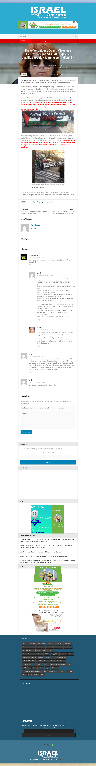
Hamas (71, 654)
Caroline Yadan (40, 647)
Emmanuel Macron (27, 650)
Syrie (24, 675)
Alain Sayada (41, 65)
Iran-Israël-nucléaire (61, 657)
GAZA (50, 650)
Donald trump (68, 647)
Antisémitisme (38, 67)
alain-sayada (51, 643)
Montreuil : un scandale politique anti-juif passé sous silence (47, 552)
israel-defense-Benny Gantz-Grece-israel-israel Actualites (51, 661)
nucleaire (41, 668)
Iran (53, 657)
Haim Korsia (64, 654)
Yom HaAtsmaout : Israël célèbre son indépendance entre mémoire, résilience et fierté (48, 41)
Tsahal (30, 675)
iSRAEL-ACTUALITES (28, 661)
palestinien (63, 67)
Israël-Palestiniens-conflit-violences (57, 664)
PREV (44, 671)
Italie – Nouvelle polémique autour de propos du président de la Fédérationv (34, 211)
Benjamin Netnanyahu (28, 647)
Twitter (25, 80)
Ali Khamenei (68, 643)
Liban (34, 668)
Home (20, 75)
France (54, 67)
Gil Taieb (47, 654)
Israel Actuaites (37, 664)
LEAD (24, 668)
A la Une (31, 67)
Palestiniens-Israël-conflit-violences (31, 671)
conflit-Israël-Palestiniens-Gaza (54, 647)
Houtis (47, 657)
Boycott (49, 67)
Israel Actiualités (27, 664)
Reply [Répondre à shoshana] (38, 346)
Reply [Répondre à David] (38, 320)
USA (42, 675)
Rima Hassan (69, 671)
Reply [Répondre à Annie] (30, 372)
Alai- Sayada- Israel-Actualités (38, 643)
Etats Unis (37, 650)
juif (69, 664)
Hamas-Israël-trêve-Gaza (29, 657)
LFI (29, 668)
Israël (58, 67)
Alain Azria (59, 643)
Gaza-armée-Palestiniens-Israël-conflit (32, 654)
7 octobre (25, 643)
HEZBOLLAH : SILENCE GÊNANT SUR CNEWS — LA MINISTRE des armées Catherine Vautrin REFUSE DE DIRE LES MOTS (46, 547)
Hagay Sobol (55, 654)
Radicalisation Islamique (46, 69)
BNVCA (44, 67)
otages (47, 668)
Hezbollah (40, 657)
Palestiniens (55, 668)
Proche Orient (52, 671)
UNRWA (36, 675)
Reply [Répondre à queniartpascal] (30, 265)
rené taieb (60, 671)
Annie (30, 354)
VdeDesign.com (62, 760)
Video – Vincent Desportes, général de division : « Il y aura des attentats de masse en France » (61, 211)
